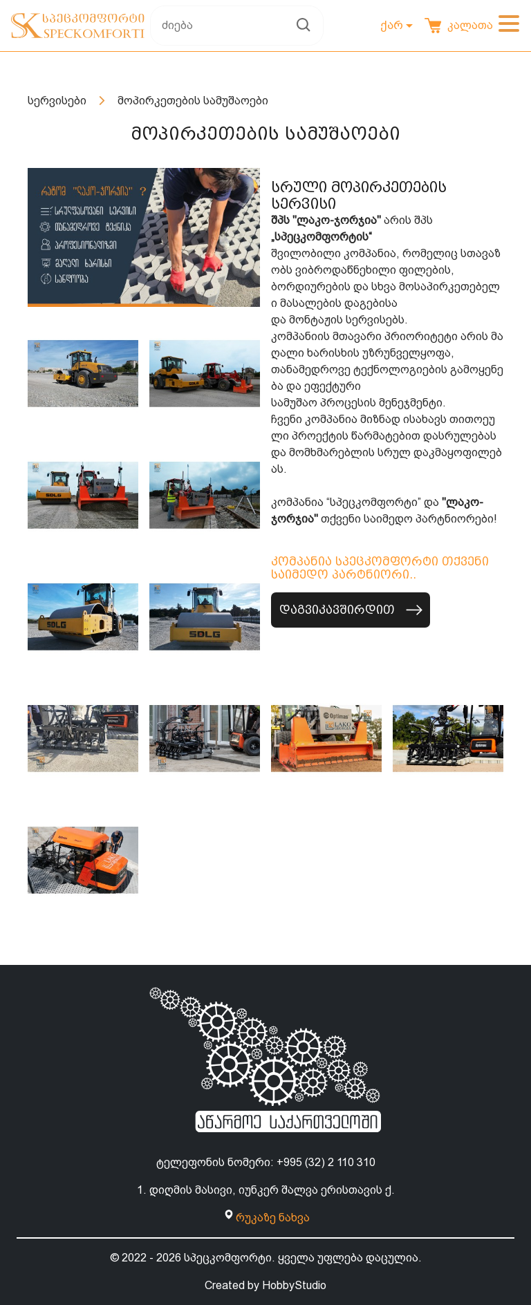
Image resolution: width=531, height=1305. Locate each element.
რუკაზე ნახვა (273, 1217)
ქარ (391, 25)
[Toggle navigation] (508, 26)
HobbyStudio (294, 1285)
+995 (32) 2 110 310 (326, 1162)
